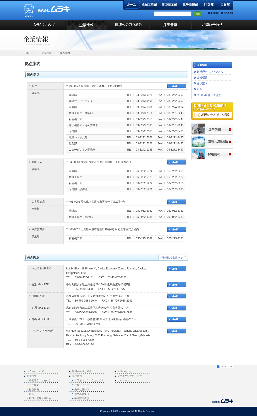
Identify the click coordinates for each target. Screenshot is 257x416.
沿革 (199, 89)
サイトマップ (124, 380)
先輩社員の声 (81, 389)
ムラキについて (45, 25)
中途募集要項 (81, 398)
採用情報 (170, 25)
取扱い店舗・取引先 (209, 95)
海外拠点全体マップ (174, 257)
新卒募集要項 (81, 394)
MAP (176, 86)
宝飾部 (225, 5)
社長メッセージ (82, 384)
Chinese (227, 13)
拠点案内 (202, 83)
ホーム (131, 5)
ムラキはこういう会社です (89, 380)
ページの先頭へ (224, 367)
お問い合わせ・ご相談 (212, 115)
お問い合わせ (212, 25)
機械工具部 (149, 5)
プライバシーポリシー (129, 375)
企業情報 (87, 25)
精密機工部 (169, 5)
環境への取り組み (128, 25)
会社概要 (202, 77)
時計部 (209, 5)
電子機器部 (190, 5)
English (213, 13)
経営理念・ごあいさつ (210, 71)
